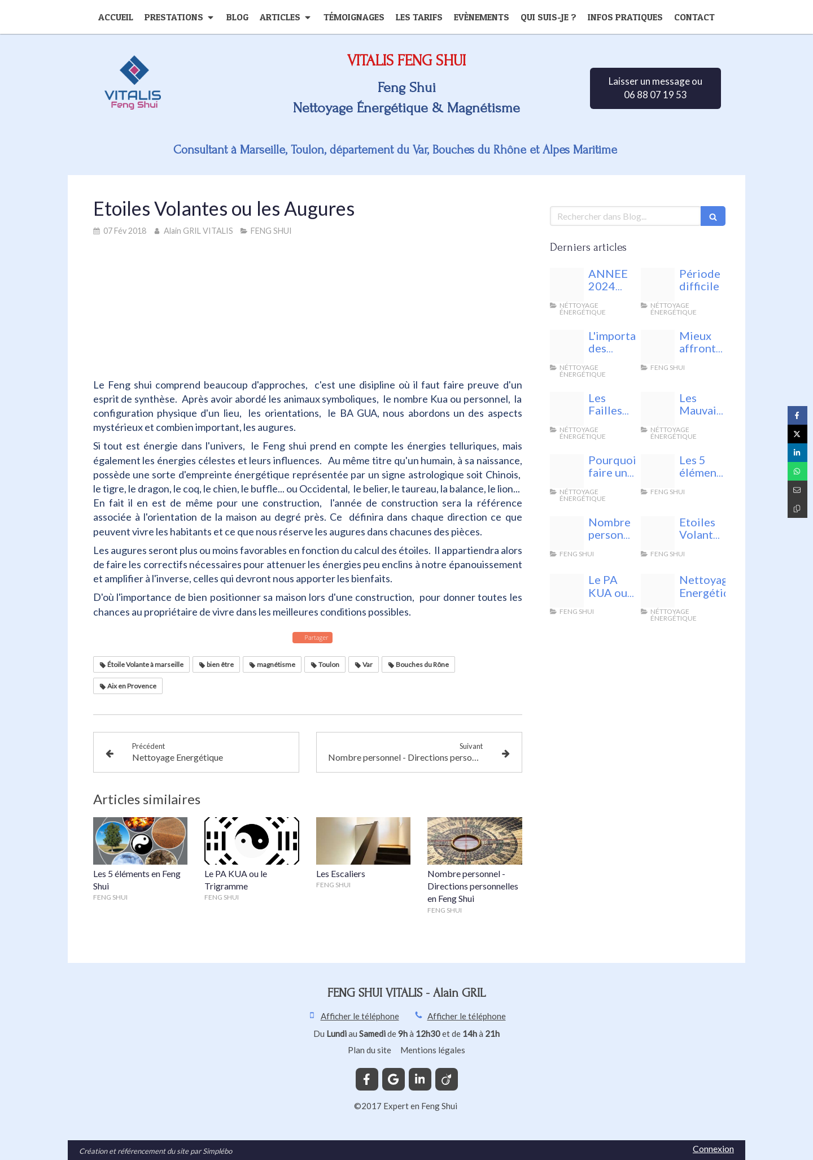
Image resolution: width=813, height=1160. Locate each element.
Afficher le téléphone (360, 1016)
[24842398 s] (567, 533)
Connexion (713, 1148)
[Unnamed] (658, 347)
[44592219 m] (658, 591)
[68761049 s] (658, 533)
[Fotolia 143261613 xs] (658, 409)
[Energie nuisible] (567, 285)
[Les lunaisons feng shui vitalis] (567, 347)
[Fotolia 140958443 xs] (567, 409)
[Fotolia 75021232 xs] (658, 471)
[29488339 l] (567, 471)
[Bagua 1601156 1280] (567, 591)
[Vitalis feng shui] (658, 285)
